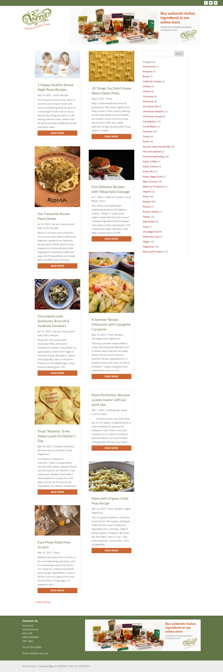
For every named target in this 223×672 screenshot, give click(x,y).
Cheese (147, 86)
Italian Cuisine (150, 166)
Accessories (149, 66)
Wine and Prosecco (153, 251)
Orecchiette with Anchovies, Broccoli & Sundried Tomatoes (54, 321)
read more (57, 133)
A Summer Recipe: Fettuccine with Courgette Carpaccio (111, 324)
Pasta (56, 95)
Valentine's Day (151, 236)
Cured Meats (149, 126)
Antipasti (58, 446)
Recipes (64, 95)
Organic (147, 191)
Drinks (146, 136)
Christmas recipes (152, 116)
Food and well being (153, 156)
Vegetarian (43, 454)
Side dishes (149, 221)
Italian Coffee (150, 161)
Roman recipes (151, 211)
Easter (146, 141)
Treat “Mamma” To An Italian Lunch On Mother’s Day (57, 436)
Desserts (69, 446)
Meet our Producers (153, 186)
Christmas (148, 101)
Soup (145, 226)
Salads (146, 216)
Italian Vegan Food (153, 176)
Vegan (127, 508)
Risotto (146, 206)
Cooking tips (113, 410)
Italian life (148, 171)
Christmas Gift (150, 106)
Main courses (150, 181)
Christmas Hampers (153, 111)
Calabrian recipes (114, 197)
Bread (146, 76)
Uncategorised (99, 338)
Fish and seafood (152, 151)
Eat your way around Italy (51, 450)
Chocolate (148, 96)
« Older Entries (42, 602)
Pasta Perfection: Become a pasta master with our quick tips (111, 399)
